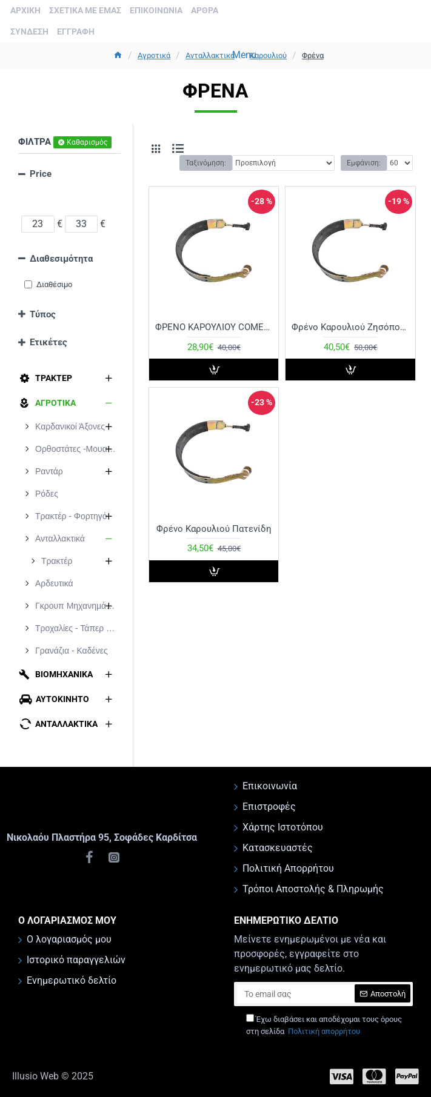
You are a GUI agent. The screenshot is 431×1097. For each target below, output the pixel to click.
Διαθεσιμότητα (61, 258)
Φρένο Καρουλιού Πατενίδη (214, 528)
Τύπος (43, 314)
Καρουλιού (268, 55)
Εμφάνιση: (364, 163)
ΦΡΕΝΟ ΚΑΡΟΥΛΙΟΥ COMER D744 (213, 327)
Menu (244, 55)
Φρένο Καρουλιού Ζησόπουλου (350, 327)
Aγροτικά (154, 55)
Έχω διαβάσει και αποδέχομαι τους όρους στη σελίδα (324, 1025)
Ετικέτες (48, 342)
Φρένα (313, 55)
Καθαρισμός (87, 142)
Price (41, 173)
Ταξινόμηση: (205, 163)
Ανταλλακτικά (210, 55)
